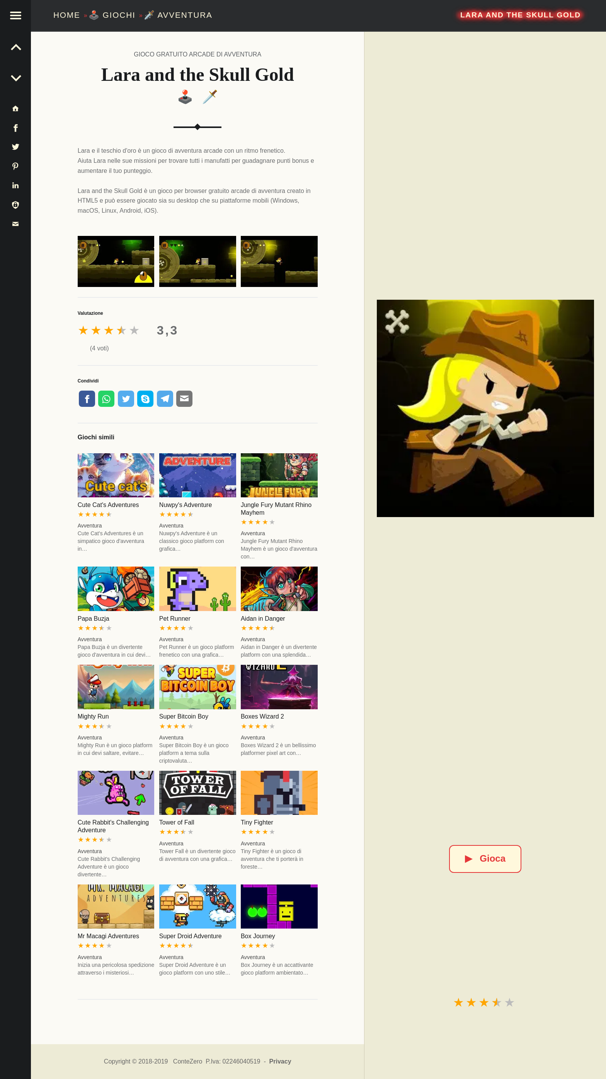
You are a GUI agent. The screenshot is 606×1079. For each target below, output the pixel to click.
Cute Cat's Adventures (108, 505)
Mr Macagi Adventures (108, 936)
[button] (15, 15)
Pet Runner (175, 618)
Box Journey (258, 936)
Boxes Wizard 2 (262, 716)
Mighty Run (93, 716)
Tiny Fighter (257, 822)
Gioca (485, 858)
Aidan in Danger (263, 618)
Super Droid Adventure (190, 936)
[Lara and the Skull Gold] (485, 408)
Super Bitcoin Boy (183, 716)
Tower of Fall (176, 822)
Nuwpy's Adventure (185, 505)
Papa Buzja (93, 618)
